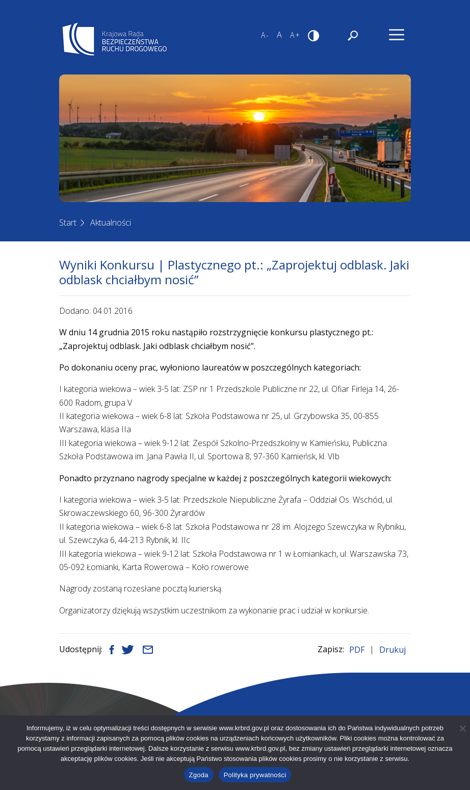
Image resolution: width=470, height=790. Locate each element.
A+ (295, 35)
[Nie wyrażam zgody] (462, 728)
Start (67, 222)
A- (265, 35)
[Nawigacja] (396, 34)
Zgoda (198, 775)
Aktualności (110, 222)
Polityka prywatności (255, 775)
